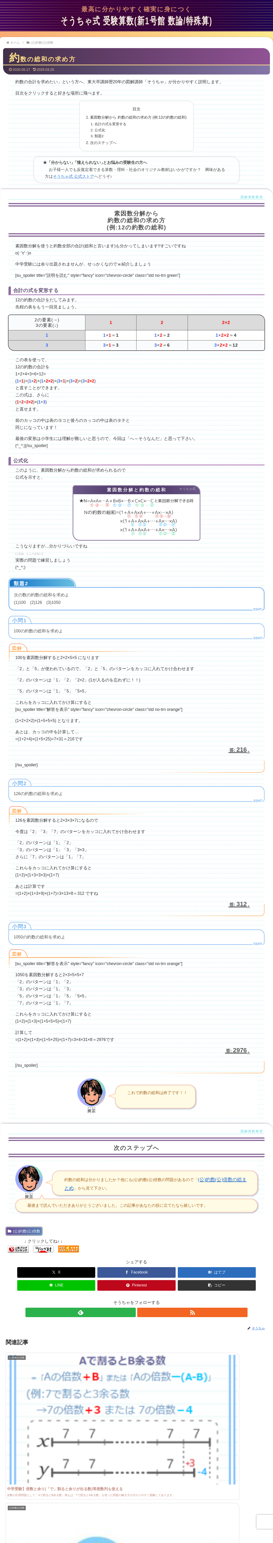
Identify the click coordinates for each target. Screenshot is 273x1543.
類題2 (99, 136)
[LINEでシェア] (158, 1272)
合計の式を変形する (110, 124)
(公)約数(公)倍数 (24, 1231)
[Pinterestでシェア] (202, 1272)
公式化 (100, 130)
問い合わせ (122, 1524)
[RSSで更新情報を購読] (142, 1299)
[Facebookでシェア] (71, 1272)
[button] (246, 1272)
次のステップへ (103, 143)
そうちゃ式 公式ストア (73, 176)
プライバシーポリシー (177, 1524)
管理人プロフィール (94, 1524)
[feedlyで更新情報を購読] (131, 1299)
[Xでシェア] (27, 1272)
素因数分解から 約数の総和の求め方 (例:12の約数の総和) (138, 117)
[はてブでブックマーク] (115, 1272)
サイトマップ (146, 1524)
